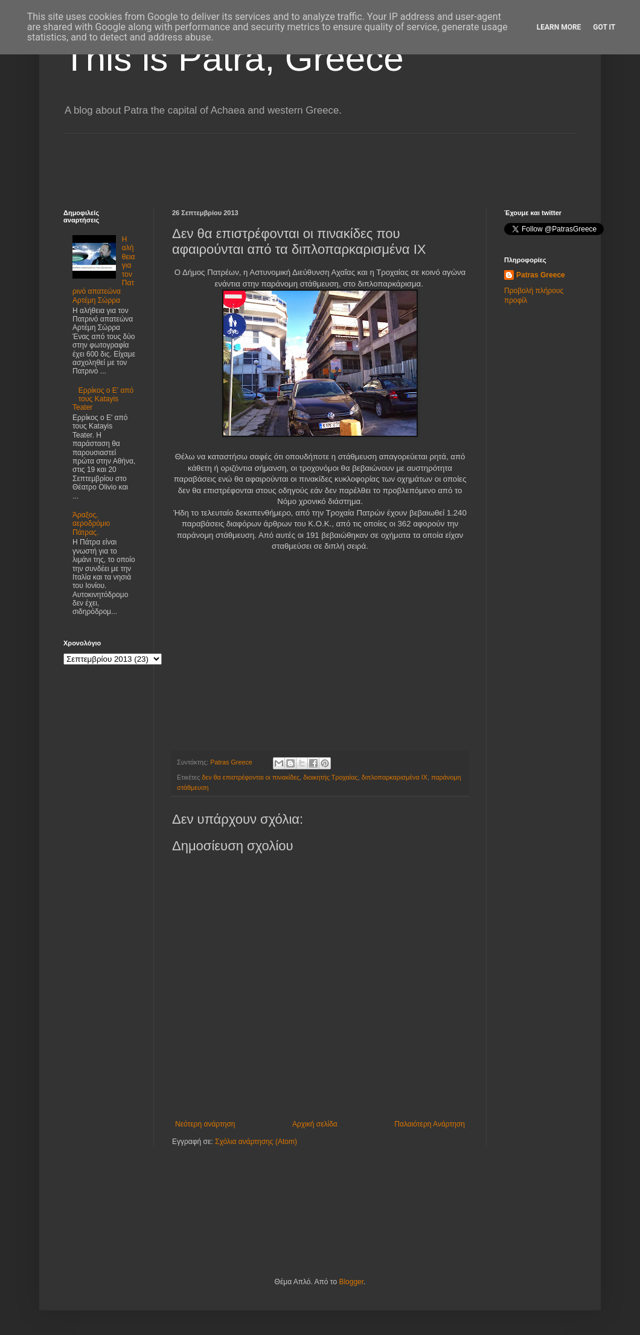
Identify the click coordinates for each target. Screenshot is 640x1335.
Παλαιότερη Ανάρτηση (429, 1124)
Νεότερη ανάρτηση (205, 1124)
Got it (604, 27)
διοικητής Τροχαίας (330, 777)
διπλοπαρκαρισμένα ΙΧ (394, 777)
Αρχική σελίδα (315, 1124)
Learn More (559, 27)
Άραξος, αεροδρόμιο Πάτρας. (91, 524)
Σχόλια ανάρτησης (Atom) (256, 1141)
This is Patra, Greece (233, 58)
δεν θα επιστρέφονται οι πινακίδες (250, 777)
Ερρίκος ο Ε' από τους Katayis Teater (102, 399)
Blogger (351, 1282)
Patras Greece (540, 275)
